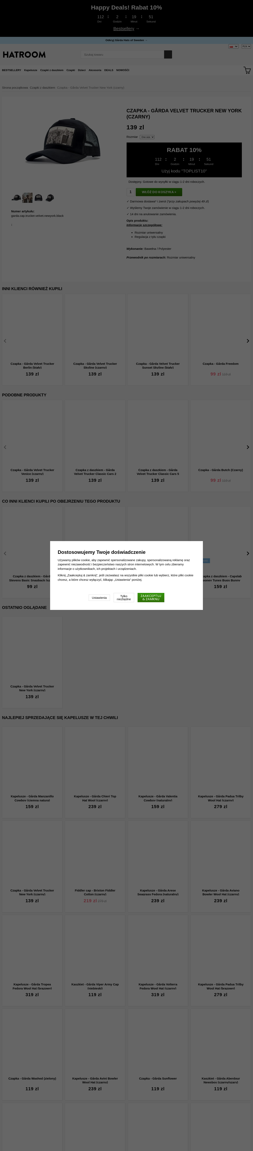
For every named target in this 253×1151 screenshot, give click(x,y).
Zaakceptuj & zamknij (151, 597)
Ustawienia (99, 597)
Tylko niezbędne (124, 597)
